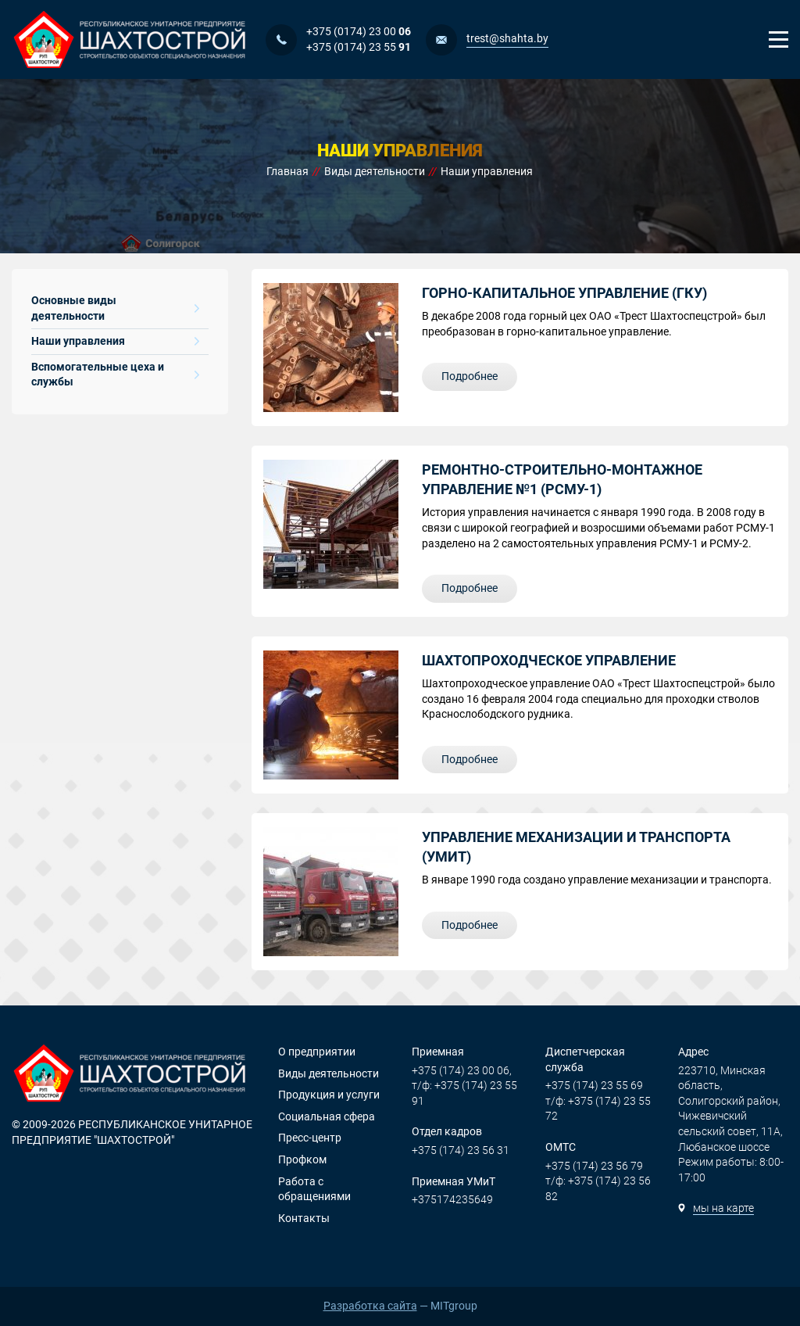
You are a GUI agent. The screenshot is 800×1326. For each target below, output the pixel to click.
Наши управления (115, 341)
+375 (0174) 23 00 (358, 31)
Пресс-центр (309, 1137)
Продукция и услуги (329, 1094)
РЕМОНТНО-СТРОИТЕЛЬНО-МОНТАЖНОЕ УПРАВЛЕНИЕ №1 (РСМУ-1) (562, 479)
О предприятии (316, 1051)
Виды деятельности (328, 1073)
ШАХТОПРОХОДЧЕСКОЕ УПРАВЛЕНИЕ (549, 660)
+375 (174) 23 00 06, (462, 1070)
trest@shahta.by (507, 38)
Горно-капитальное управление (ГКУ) (564, 293)
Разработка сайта (370, 1305)
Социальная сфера (326, 1116)
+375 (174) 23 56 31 (460, 1150)
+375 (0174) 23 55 (358, 47)
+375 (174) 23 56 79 (594, 1165)
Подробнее (469, 376)
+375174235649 (452, 1199)
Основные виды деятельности (115, 308)
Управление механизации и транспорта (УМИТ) (576, 847)
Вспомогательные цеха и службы (115, 374)
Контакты (304, 1218)
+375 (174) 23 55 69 (594, 1085)
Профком (302, 1159)
